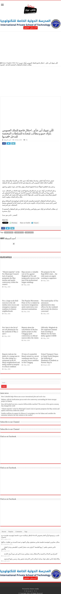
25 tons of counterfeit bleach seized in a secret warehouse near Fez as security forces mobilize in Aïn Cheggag (30, 358)
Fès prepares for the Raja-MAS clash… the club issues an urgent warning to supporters (49, 275)
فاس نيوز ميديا (6, 215)
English (9, 63)
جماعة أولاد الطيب (19, 232)
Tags (25, 531)
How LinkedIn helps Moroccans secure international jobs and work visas (23, 396)
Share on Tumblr (25, 222)
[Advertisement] (30, 47)
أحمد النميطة (7, 140)
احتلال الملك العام (9, 232)
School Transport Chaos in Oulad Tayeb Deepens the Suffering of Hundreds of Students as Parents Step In (49, 358)
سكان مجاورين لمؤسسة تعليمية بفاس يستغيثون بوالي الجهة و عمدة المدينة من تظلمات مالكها (30, 542)
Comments (18, 531)
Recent (4, 531)
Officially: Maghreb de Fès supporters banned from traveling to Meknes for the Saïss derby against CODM (49, 331)
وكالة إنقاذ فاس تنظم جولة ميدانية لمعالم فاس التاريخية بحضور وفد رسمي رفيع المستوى (32, 559)
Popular (10, 531)
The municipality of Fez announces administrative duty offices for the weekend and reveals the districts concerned (49, 306)
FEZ (13, 63)
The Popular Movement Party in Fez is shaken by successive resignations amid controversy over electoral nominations (30, 305)
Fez (17, 63)
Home (3, 63)
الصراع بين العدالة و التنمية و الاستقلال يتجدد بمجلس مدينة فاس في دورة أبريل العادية (30, 554)
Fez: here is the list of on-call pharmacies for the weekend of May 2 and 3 (10, 330)
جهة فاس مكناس (29, 232)
